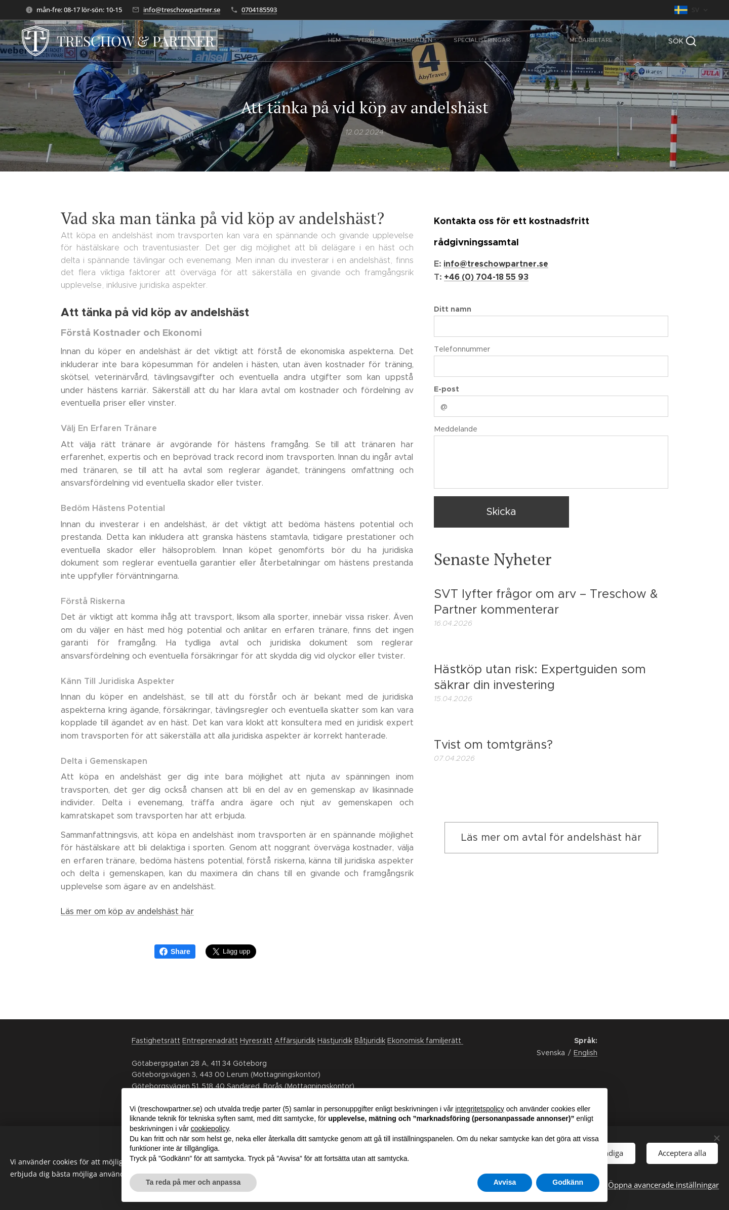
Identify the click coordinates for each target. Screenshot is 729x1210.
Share (174, 951)
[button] (682, 41)
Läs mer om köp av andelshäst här (127, 911)
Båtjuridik (369, 1040)
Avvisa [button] (505, 1182)
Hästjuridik (334, 1040)
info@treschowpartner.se (181, 9)
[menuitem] (428, 41)
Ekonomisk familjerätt (425, 1040)
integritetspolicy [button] (479, 1109)
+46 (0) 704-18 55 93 (486, 277)
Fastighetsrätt (156, 1040)
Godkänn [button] (567, 1182)
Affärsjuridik (294, 1040)
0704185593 (259, 9)
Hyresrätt (256, 1040)
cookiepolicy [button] (210, 1129)
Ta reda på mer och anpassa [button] (193, 1182)
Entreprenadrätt (210, 1040)
